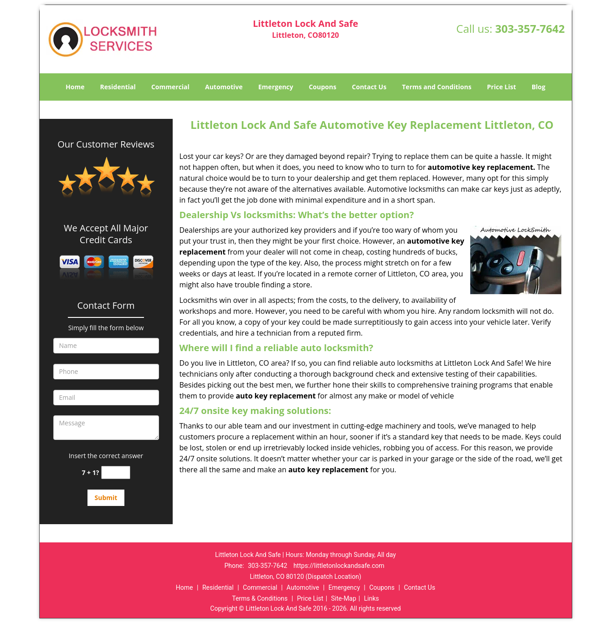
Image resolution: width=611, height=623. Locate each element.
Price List (501, 86)
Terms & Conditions (260, 598)
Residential (118, 86)
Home (75, 86)
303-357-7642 (530, 28)
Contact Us (369, 86)
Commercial (170, 86)
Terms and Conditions (436, 86)
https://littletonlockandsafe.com (339, 565)
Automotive (224, 86)
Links (371, 598)
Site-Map (343, 598)
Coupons (322, 86)
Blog (538, 86)
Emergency (275, 86)
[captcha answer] (115, 472)
